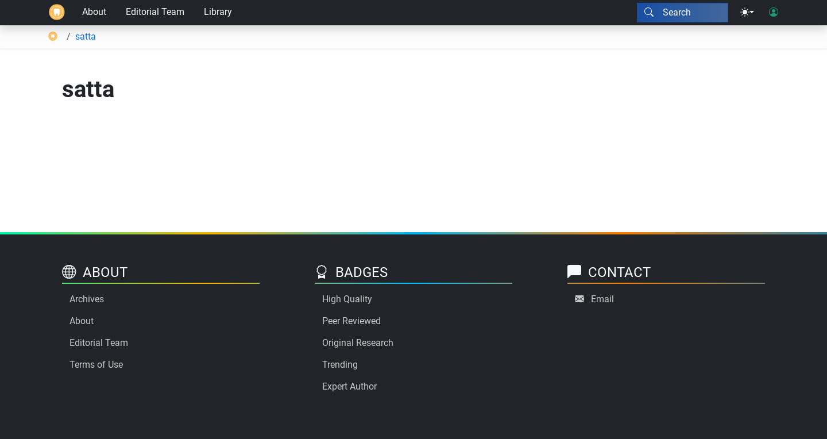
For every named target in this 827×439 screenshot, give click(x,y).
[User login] (774, 13)
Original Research (357, 342)
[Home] (56, 12)
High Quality (347, 299)
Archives (86, 299)
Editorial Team (155, 11)
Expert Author (349, 386)
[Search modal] (682, 12)
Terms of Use (96, 364)
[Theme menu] (747, 13)
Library (218, 11)
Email (602, 299)
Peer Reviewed (351, 320)
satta (85, 36)
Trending (340, 364)
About (94, 11)
